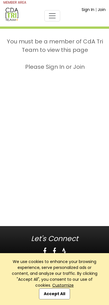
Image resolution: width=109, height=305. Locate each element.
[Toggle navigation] (52, 15)
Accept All (54, 294)
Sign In (88, 9)
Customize (63, 285)
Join (102, 9)
